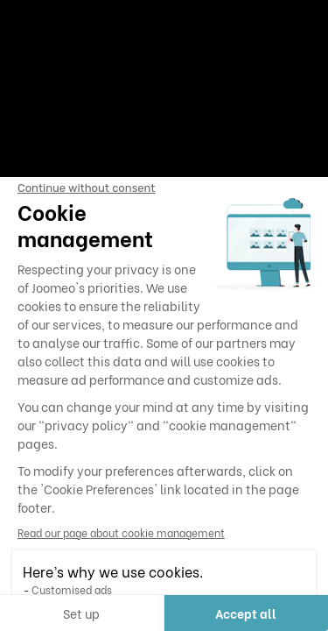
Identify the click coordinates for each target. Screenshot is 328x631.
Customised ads (71, 589)
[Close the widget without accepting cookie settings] (86, 188)
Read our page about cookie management (121, 532)
